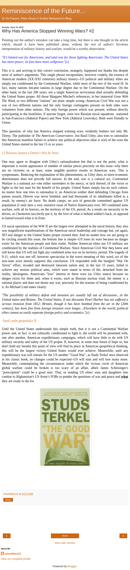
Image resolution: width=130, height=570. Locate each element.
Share (8, 500)
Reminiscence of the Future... (43, 10)
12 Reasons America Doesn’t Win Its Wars (30, 153)
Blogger (72, 566)
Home (65, 536)
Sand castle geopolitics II (20, 321)
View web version (65, 542)
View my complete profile (16, 558)
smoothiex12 (13, 553)
